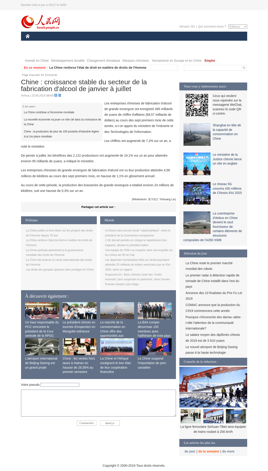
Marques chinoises (135, 60)
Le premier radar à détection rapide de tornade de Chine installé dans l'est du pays (213, 280)
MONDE (73, 43)
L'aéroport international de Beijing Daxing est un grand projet (41, 363)
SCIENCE (112, 43)
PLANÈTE (173, 43)
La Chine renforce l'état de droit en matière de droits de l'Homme (98, 67)
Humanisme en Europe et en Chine (177, 60)
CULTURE (133, 43)
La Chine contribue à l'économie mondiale (49, 112)
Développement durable (68, 60)
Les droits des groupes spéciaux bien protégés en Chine (60, 269)
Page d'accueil (31, 75)
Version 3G (187, 26)
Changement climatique (103, 60)
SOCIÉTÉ (152, 43)
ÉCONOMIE (52, 43)
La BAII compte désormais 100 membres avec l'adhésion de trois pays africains (154, 331)
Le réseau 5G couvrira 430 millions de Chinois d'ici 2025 (227, 188)
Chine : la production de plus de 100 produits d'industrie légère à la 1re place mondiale (61, 134)
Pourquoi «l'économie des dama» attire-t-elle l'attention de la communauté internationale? (214, 322)
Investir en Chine (37, 60)
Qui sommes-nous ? (212, 26)
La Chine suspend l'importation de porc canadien (152, 363)
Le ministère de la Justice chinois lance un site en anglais (227, 159)
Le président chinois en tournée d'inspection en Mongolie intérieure (79, 326)
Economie (51, 75)
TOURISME (210, 43)
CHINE (33, 43)
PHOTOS (35, 52)
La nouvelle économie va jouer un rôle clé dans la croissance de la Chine (62, 122)
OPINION (231, 43)
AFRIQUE (92, 43)
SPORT (191, 43)
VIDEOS (52, 52)
